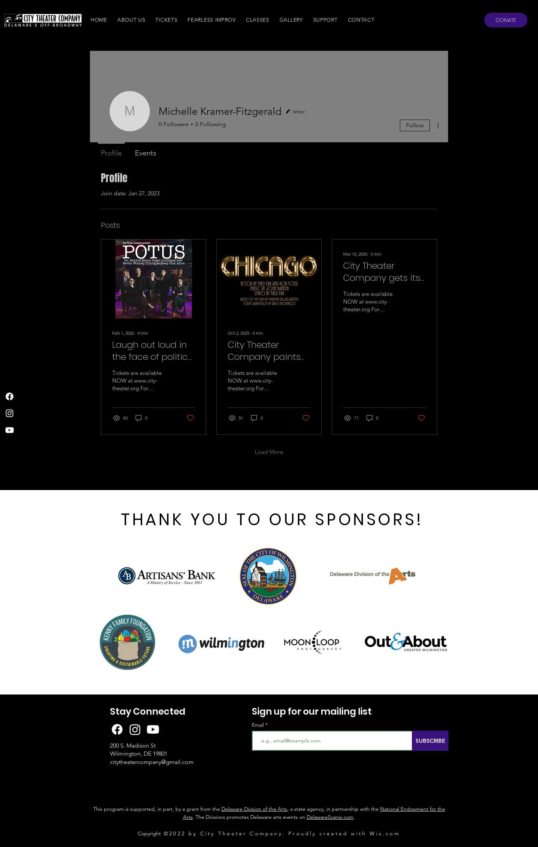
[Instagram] (9, 413)
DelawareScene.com (330, 817)
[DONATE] (505, 20)
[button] (131, 20)
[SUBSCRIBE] (430, 741)
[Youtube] (153, 729)
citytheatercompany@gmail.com (152, 761)
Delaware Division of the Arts (254, 809)
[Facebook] (9, 396)
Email (258, 724)
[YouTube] (9, 430)
